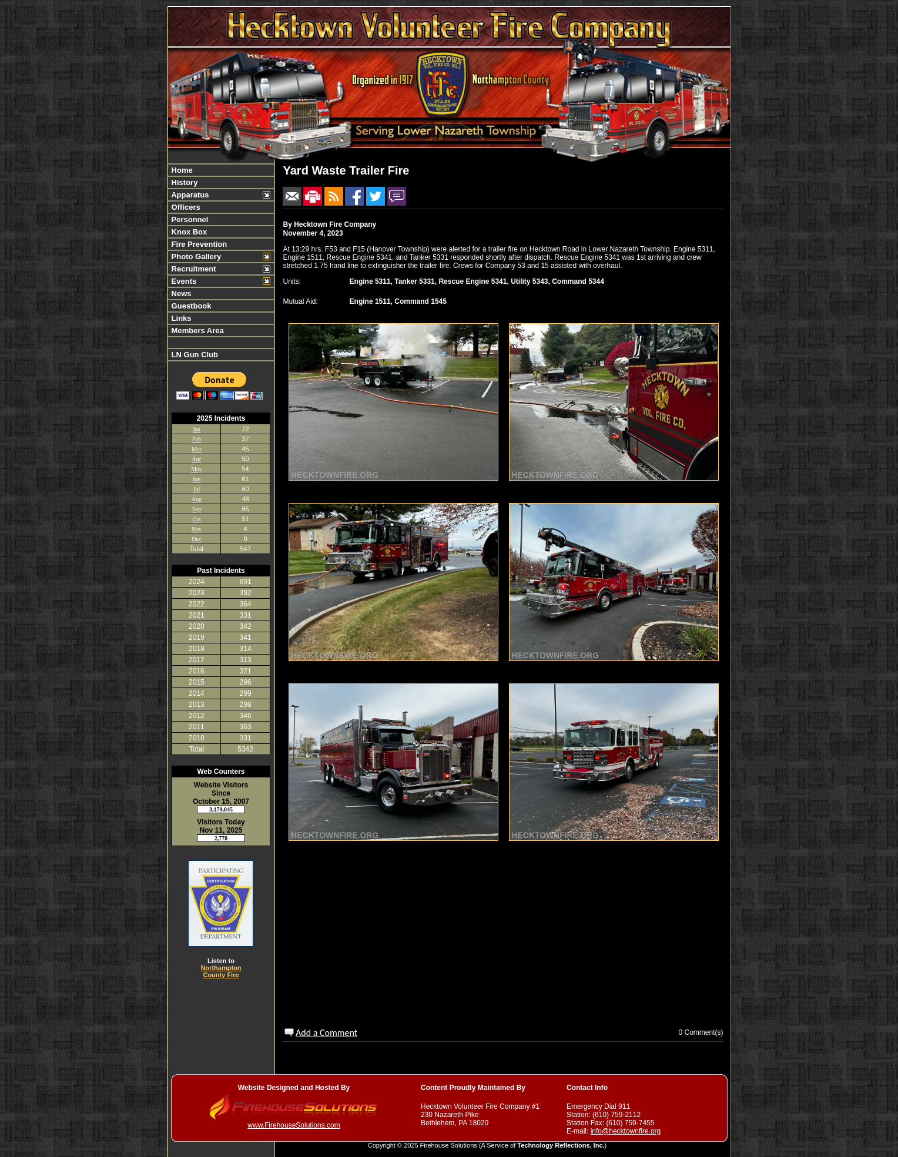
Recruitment (192, 268)
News (180, 293)
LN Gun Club (193, 354)
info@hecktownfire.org (626, 1131)
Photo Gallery (195, 256)
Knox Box (188, 231)
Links (180, 318)
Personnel (188, 219)
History (183, 182)
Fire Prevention (198, 244)
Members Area (196, 330)
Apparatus (189, 194)
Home (181, 170)
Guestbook (190, 305)
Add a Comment (326, 1032)
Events (182, 281)
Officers (184, 207)
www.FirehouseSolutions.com (293, 1125)
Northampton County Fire (220, 971)
